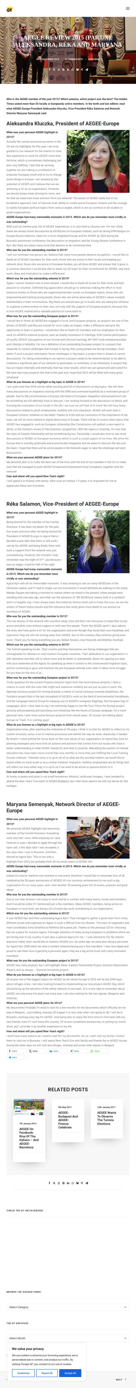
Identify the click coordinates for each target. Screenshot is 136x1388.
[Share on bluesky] (77, 69)
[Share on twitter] (54, 69)
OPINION (95, 59)
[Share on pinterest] (63, 69)
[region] (46, 1362)
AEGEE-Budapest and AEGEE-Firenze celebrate (68, 1120)
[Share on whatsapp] (73, 69)
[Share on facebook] (49, 69)
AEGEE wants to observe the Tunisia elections (107, 1118)
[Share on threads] (59, 69)
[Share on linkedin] (68, 69)
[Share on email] (87, 69)
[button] (127, 8)
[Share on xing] (82, 69)
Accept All (70, 1373)
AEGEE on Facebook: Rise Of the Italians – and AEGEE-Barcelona (29, 1134)
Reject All (47, 1373)
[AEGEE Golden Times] (68, 8)
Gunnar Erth (75, 59)
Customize (23, 1373)
